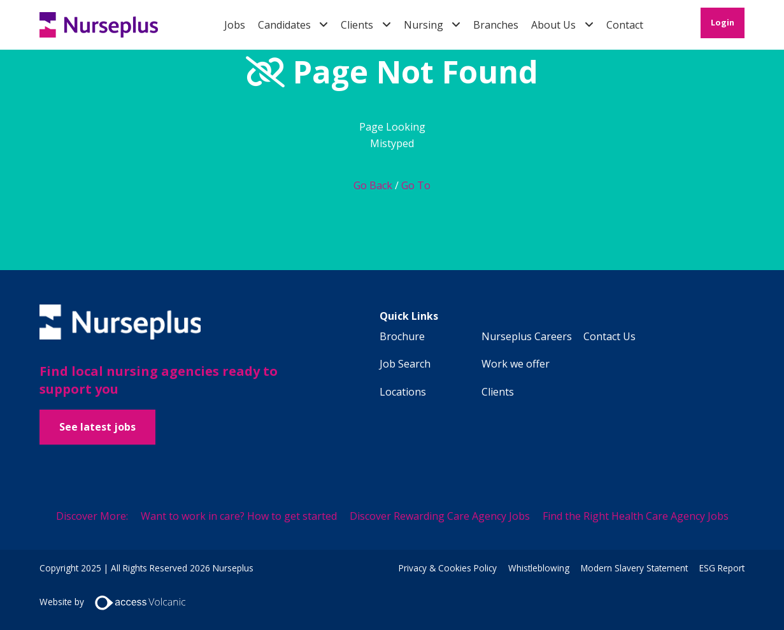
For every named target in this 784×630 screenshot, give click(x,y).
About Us (553, 25)
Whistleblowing (538, 568)
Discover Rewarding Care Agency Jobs (440, 516)
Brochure (402, 336)
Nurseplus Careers (526, 336)
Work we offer (515, 364)
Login (722, 22)
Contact (624, 25)
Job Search (405, 364)
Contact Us (609, 336)
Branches (495, 25)
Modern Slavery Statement (634, 568)
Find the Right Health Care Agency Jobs (636, 516)
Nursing (423, 25)
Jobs (234, 25)
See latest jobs (97, 427)
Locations (403, 392)
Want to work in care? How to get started (239, 516)
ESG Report (722, 568)
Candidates (284, 25)
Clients (357, 25)
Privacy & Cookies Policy (448, 568)
